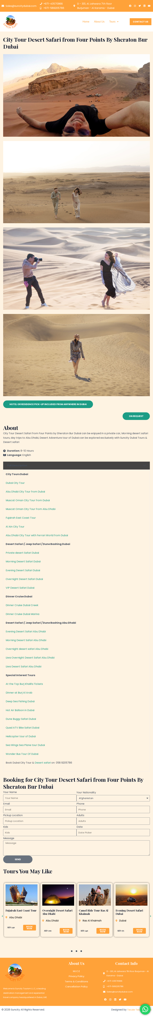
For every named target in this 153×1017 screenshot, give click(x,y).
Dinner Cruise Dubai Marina (22, 614)
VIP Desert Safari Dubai (20, 588)
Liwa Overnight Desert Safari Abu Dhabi (30, 657)
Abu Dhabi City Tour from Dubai (25, 491)
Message (8, 838)
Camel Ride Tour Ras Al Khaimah (93, 912)
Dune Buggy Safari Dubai (21, 719)
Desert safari (43, 762)
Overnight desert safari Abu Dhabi (27, 649)
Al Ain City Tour (15, 526)
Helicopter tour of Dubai (21, 736)
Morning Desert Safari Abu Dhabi (26, 640)
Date (79, 827)
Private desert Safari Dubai (22, 553)
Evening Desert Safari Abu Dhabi (26, 631)
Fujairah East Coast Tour (21, 518)
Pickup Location (13, 815)
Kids (5, 827)
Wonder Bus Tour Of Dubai (22, 754)
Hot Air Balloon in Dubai (20, 710)
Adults (80, 815)
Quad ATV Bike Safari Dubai (22, 727)
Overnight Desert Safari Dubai (24, 579)
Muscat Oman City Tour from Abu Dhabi (30, 509)
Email (6, 804)
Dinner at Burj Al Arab (19, 692)
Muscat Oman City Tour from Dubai (28, 500)
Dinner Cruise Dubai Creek (22, 605)
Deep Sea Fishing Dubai (20, 701)
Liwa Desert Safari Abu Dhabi (23, 666)
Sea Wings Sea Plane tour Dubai (25, 745)
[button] (114, 21)
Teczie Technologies (138, 1009)
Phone (80, 804)
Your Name (10, 792)
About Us (99, 21)
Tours (113, 21)
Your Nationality (86, 792)
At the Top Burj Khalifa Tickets (24, 684)
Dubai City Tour (15, 483)
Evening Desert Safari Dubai (23, 570)
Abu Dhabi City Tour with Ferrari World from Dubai (37, 535)
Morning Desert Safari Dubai (23, 561)
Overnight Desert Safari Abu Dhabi (57, 912)
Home (86, 21)
